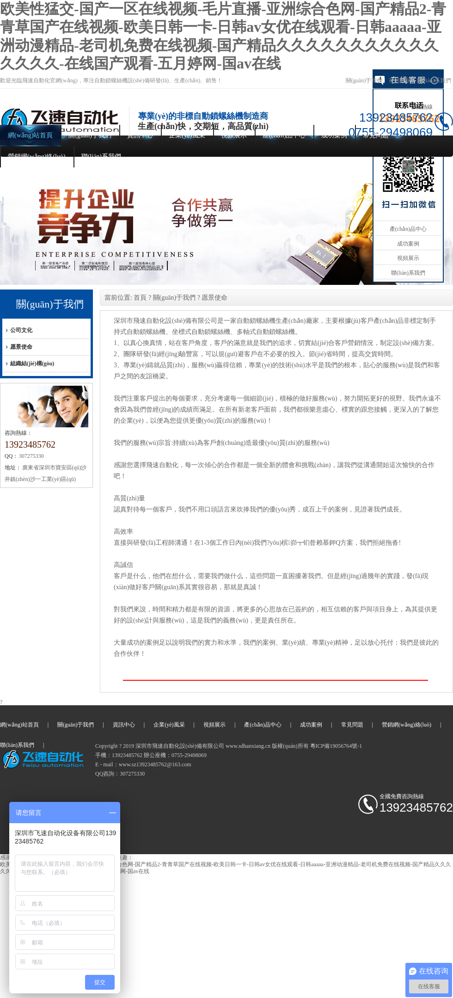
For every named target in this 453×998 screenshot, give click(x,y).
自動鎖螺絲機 (162, 773)
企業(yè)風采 (187, 135)
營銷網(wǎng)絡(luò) (37, 156)
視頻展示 (400, 80)
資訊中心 (140, 135)
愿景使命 (21, 347)
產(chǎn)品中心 (284, 135)
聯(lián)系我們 (434, 80)
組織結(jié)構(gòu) (32, 363)
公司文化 (21, 330)
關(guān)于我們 (364, 80)
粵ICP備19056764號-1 (336, 746)
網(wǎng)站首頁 (30, 135)
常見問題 (376, 135)
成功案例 (334, 135)
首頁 (140, 297)
